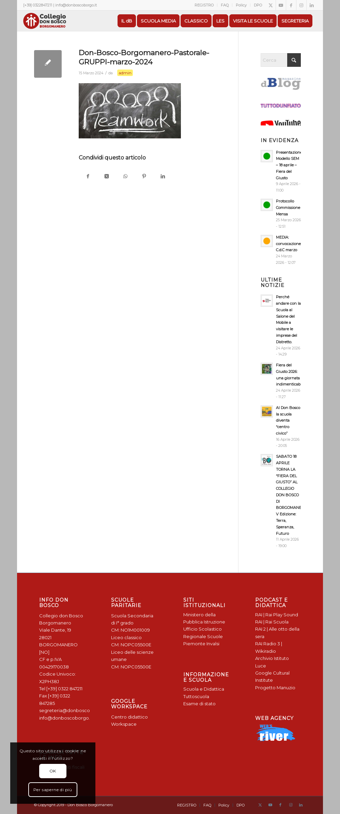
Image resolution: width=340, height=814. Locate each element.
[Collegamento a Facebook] (291, 5)
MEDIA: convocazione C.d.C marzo (288, 244)
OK (52, 770)
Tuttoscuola (196, 696)
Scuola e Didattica (203, 689)
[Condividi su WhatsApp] (125, 176)
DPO (258, 5)
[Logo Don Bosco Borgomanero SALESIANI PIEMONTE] (44, 21)
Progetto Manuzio (275, 687)
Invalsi (212, 643)
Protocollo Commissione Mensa (288, 207)
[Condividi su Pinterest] (144, 176)
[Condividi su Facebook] (88, 176)
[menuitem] (204, 5)
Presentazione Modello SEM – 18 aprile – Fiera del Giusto (289, 165)
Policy (241, 5)
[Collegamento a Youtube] (281, 5)
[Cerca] (281, 60)
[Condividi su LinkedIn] (163, 176)
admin (125, 72)
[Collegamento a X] (271, 5)
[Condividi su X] (106, 176)
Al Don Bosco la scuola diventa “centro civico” (288, 420)
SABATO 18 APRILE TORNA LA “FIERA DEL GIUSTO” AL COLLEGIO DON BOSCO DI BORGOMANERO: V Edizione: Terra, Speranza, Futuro (292, 495)
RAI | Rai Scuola (272, 621)
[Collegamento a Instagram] (301, 5)
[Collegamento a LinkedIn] (312, 5)
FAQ (225, 5)
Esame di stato (199, 703)
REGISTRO (204, 5)
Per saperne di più (52, 789)
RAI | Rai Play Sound (276, 614)
